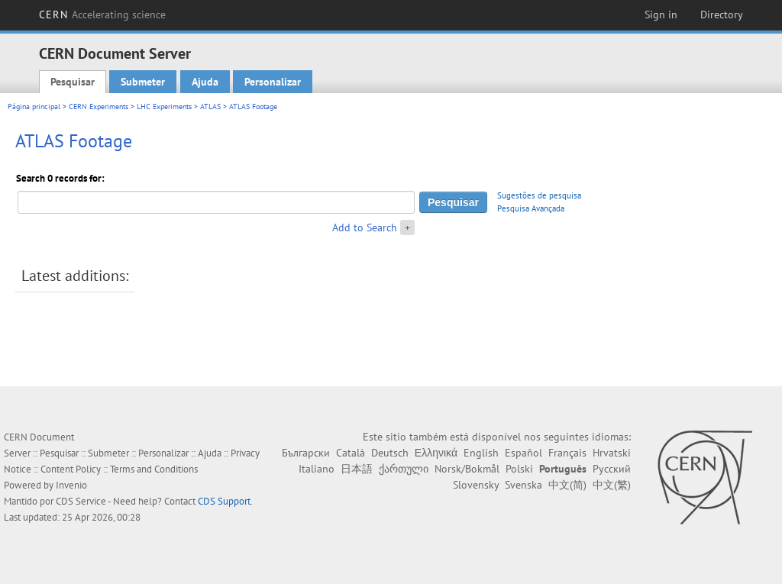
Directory (721, 14)
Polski (519, 469)
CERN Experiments (98, 106)
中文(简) (567, 485)
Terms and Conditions (154, 469)
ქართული (403, 469)
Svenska (523, 485)
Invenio (71, 485)
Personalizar (272, 82)
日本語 (357, 469)
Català (350, 453)
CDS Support (224, 501)
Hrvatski (612, 453)
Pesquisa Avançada (530, 208)
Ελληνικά (436, 453)
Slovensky (476, 485)
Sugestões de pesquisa (539, 195)
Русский (612, 469)
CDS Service (81, 501)
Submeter (143, 82)
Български (306, 453)
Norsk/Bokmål (467, 469)
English (481, 453)
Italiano (316, 469)
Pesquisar (72, 82)
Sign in (661, 14)
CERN (102, 14)
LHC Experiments (164, 106)
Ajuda (205, 82)
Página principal (34, 106)
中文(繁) (612, 485)
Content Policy (70, 469)
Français (567, 453)
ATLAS (210, 106)
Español (523, 453)
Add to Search (364, 227)
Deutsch (390, 453)
